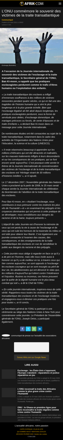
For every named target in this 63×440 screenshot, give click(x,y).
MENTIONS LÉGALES (39, 432)
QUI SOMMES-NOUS (24, 432)
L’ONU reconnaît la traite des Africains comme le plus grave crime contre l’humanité (37, 391)
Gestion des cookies (40, 434)
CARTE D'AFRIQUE (26, 429)
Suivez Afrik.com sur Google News (31, 357)
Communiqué (7, 20)
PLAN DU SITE (38, 429)
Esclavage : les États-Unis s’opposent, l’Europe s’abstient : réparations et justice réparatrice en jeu (38, 372)
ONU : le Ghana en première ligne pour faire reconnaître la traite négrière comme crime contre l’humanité (38, 409)
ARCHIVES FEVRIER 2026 (24, 434)
